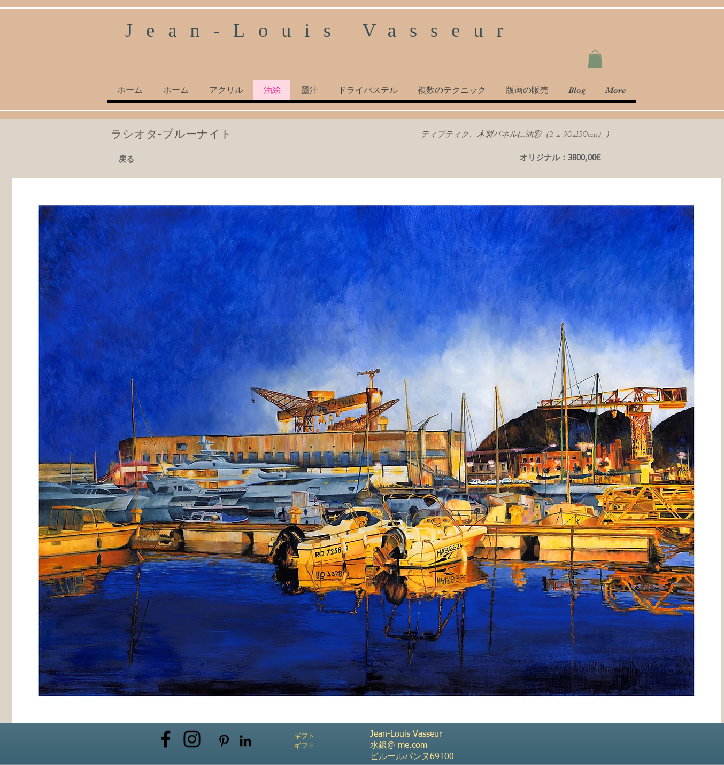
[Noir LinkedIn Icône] (245, 741)
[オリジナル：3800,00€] (560, 158)
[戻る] (126, 160)
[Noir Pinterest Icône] (224, 741)
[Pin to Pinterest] (185, 162)
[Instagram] (192, 739)
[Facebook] (166, 739)
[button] (595, 59)
